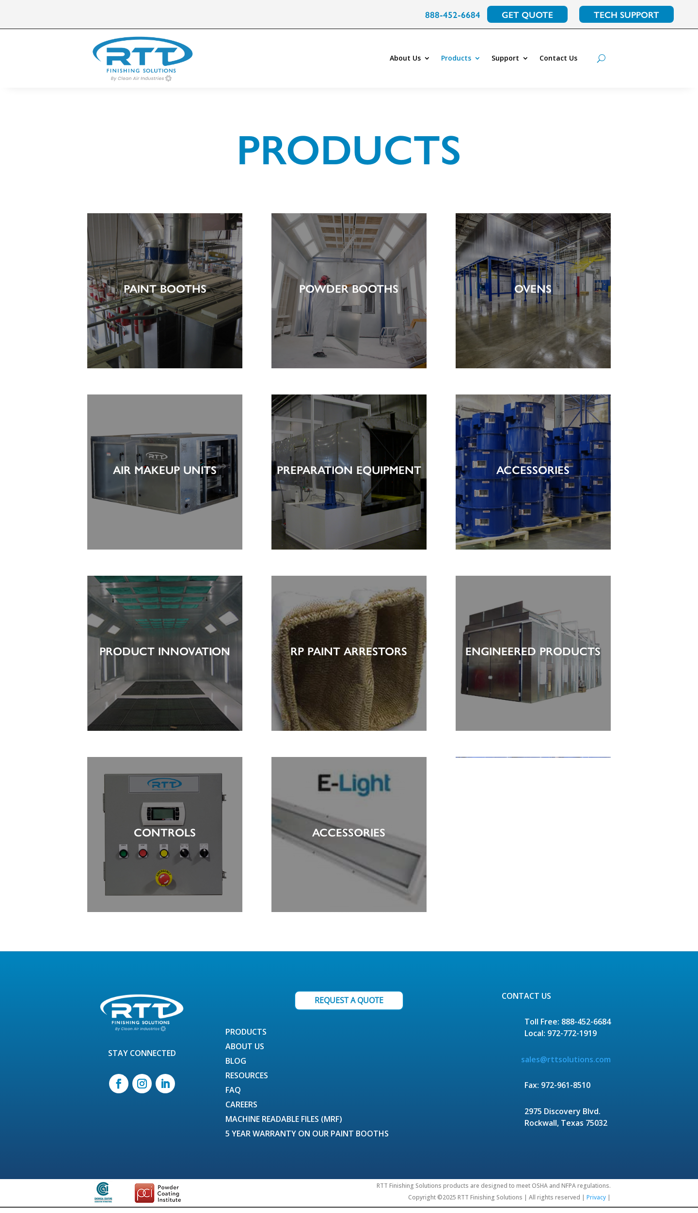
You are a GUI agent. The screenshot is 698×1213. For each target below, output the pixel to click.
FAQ (233, 1096)
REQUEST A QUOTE (349, 1005)
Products (456, 58)
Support (505, 58)
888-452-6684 (452, 14)
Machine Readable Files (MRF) (283, 1125)
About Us (405, 58)
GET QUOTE (527, 14)
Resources (246, 1081)
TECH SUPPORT (626, 14)
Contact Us (558, 58)
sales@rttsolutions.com (566, 1064)
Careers (241, 1110)
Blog (235, 1067)
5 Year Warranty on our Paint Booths (307, 1139)
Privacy (596, 1202)
